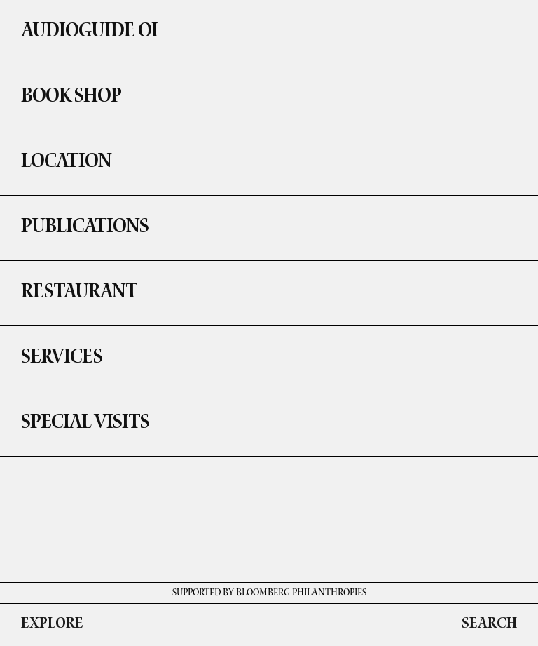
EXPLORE (52, 625)
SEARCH (489, 625)
